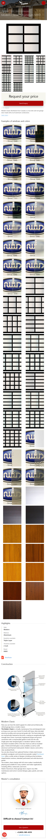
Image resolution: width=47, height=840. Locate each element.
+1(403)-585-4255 (24, 832)
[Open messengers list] (4, 834)
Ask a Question (23, 827)
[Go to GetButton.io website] (4, 838)
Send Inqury (23, 103)
